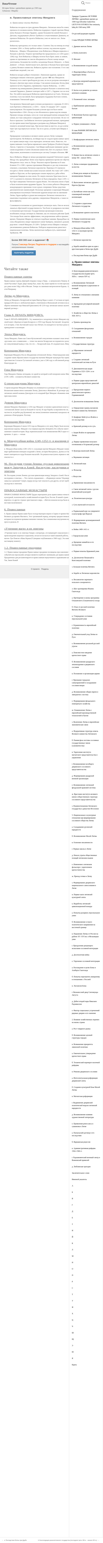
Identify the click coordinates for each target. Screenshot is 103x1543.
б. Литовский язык (79, 464)
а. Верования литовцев (80, 457)
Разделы (45, 569)
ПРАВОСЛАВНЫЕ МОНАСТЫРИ (25, 490)
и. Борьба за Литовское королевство (85, 573)
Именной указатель (79, 1179)
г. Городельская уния (80, 536)
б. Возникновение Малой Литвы (84, 836)
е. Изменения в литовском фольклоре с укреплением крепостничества (82, 867)
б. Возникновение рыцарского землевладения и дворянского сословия (83, 664)
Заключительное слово (80, 1173)
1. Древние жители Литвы (82, 46)
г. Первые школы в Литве (81, 849)
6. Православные (14, 509)
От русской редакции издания (83, 34)
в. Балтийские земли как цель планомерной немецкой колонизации (83, 194)
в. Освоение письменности (82, 842)
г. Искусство (76, 476)
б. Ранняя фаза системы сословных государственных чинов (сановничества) (85, 743)
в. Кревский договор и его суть (84, 426)
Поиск (85, 3)
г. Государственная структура (83, 344)
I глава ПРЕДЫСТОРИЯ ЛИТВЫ (85, 40)
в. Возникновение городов (82, 338)
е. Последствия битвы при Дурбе (84, 255)
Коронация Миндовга (17, 350)
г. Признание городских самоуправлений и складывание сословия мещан (84, 682)
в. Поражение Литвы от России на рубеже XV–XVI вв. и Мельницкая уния (85, 936)
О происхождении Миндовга (22, 383)
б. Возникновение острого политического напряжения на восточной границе (83, 924)
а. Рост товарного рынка (81, 1029)
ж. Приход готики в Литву (82, 876)
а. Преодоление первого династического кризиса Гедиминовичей (81, 392)
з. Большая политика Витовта (83, 567)
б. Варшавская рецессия (81, 1142)
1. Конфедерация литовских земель (85, 139)
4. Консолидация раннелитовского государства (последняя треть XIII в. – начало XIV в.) (85, 273)
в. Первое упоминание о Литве (84, 124)
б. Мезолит (76, 59)
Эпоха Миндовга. (15, 334)
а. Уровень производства (81, 322)
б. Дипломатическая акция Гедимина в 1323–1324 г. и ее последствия (83, 371)
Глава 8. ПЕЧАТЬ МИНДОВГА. (24, 314)
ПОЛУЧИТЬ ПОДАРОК (24, 253)
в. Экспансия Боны (79, 986)
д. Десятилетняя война (80, 955)
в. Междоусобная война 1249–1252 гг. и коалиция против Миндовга (83, 231)
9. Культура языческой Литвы (83, 451)
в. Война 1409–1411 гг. (80, 529)
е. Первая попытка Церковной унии (85, 551)
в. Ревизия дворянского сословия (84, 1072)
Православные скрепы (18, 276)
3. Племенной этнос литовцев (83, 99)
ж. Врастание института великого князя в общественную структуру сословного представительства (85, 797)
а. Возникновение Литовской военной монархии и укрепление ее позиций (85, 285)
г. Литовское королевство (81, 240)
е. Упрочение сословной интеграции (86, 961)
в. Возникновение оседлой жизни (85, 66)
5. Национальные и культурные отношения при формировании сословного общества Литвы (84, 818)
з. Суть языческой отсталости (83, 505)
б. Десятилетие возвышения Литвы (85, 401)
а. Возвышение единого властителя (85, 213)
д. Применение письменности (83, 483)
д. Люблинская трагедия (81, 1167)
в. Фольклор (76, 470)
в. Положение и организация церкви (86, 674)
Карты (74, 1365)
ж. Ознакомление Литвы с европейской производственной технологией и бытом (84, 713)
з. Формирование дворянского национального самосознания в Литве (84, 885)
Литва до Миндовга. (17, 295)
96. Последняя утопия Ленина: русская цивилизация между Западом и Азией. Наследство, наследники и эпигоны (37, 467)
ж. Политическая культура (82, 498)
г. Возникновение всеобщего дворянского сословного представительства (83, 766)
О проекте (35, 569)
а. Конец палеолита (79, 53)
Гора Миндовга (13, 369)
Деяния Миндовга (15, 402)
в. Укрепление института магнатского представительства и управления (84, 755)
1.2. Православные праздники (23, 547)
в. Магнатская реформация (82, 1096)
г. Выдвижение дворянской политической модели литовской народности (84, 1105)
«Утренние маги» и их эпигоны (24, 528)
